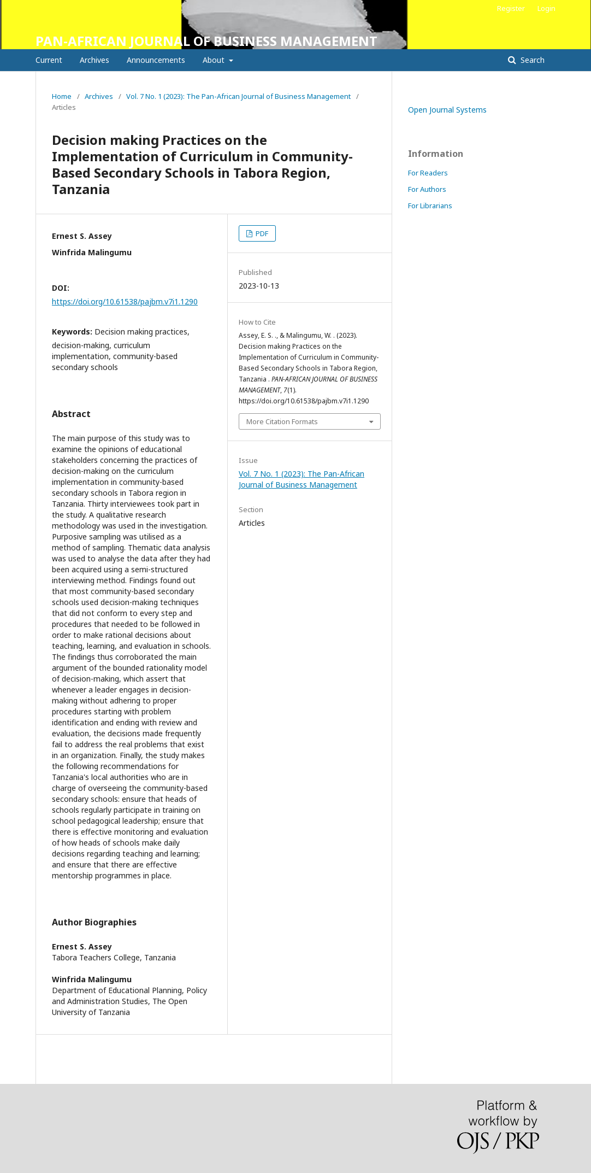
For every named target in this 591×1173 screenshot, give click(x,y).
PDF (261, 233)
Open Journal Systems (447, 109)
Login (546, 8)
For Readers (428, 173)
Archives (94, 60)
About (215, 60)
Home (62, 96)
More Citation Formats (282, 421)
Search (531, 60)
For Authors (427, 189)
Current (49, 60)
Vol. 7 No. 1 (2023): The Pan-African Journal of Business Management (238, 96)
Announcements (156, 60)
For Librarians (430, 205)
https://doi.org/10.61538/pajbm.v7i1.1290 (125, 301)
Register (511, 8)
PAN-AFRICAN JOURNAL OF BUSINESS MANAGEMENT (206, 41)
